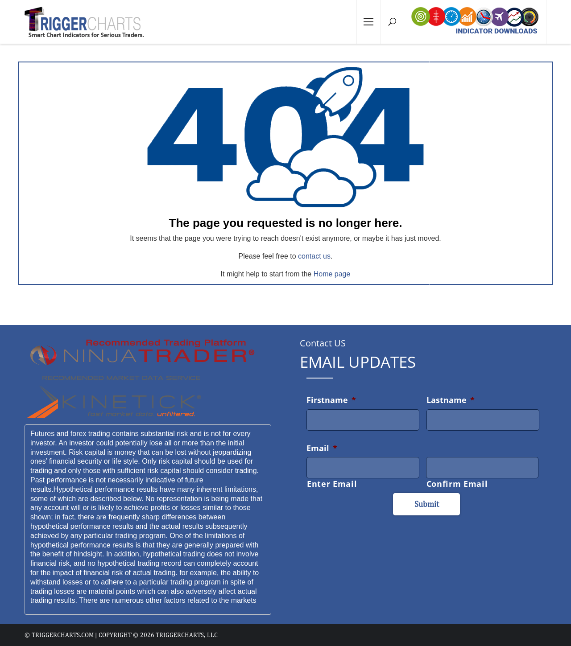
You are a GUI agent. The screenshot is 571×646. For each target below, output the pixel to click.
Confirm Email (457, 483)
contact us (314, 256)
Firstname (331, 400)
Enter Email (332, 483)
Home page (332, 274)
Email (321, 448)
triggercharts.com (63, 634)
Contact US (323, 343)
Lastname (450, 400)
